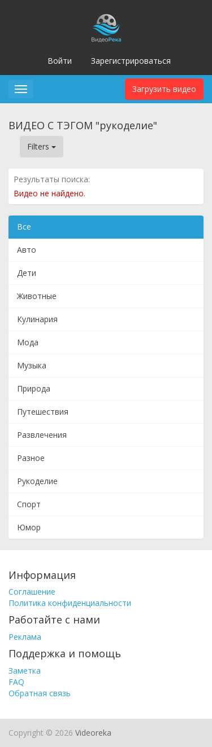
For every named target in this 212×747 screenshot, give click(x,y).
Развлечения (42, 434)
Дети (26, 272)
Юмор (29, 527)
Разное (31, 457)
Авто (26, 249)
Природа (33, 388)
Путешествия (42, 411)
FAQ (16, 681)
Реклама (24, 636)
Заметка (24, 670)
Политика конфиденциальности (69, 602)
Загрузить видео (164, 89)
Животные (37, 296)
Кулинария (37, 319)
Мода (27, 342)
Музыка (31, 365)
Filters (41, 146)
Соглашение (31, 591)
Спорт (29, 504)
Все (24, 226)
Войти (59, 60)
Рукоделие (37, 481)
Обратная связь (39, 693)
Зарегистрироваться (131, 60)
